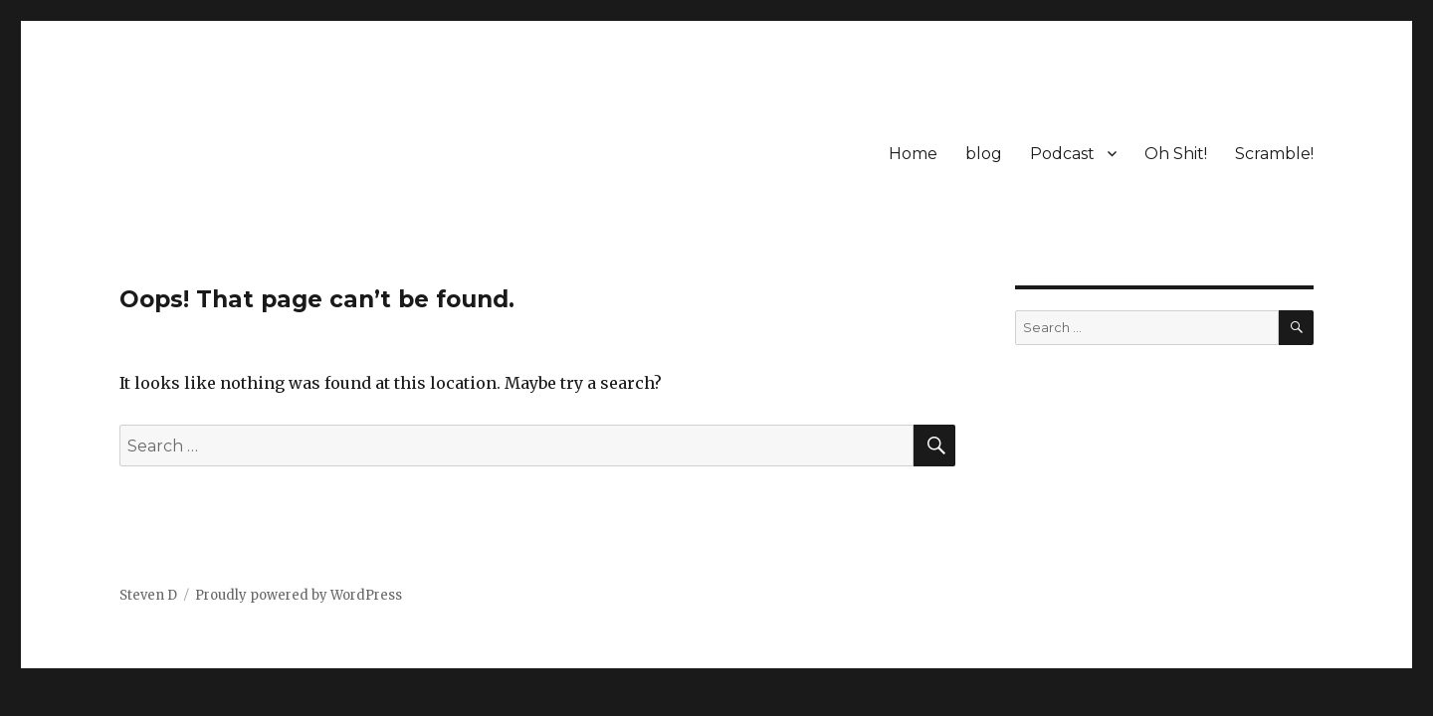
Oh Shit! (1175, 153)
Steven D (148, 595)
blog (983, 153)
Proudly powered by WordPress (298, 595)
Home (913, 153)
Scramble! (1274, 153)
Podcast (1062, 153)
